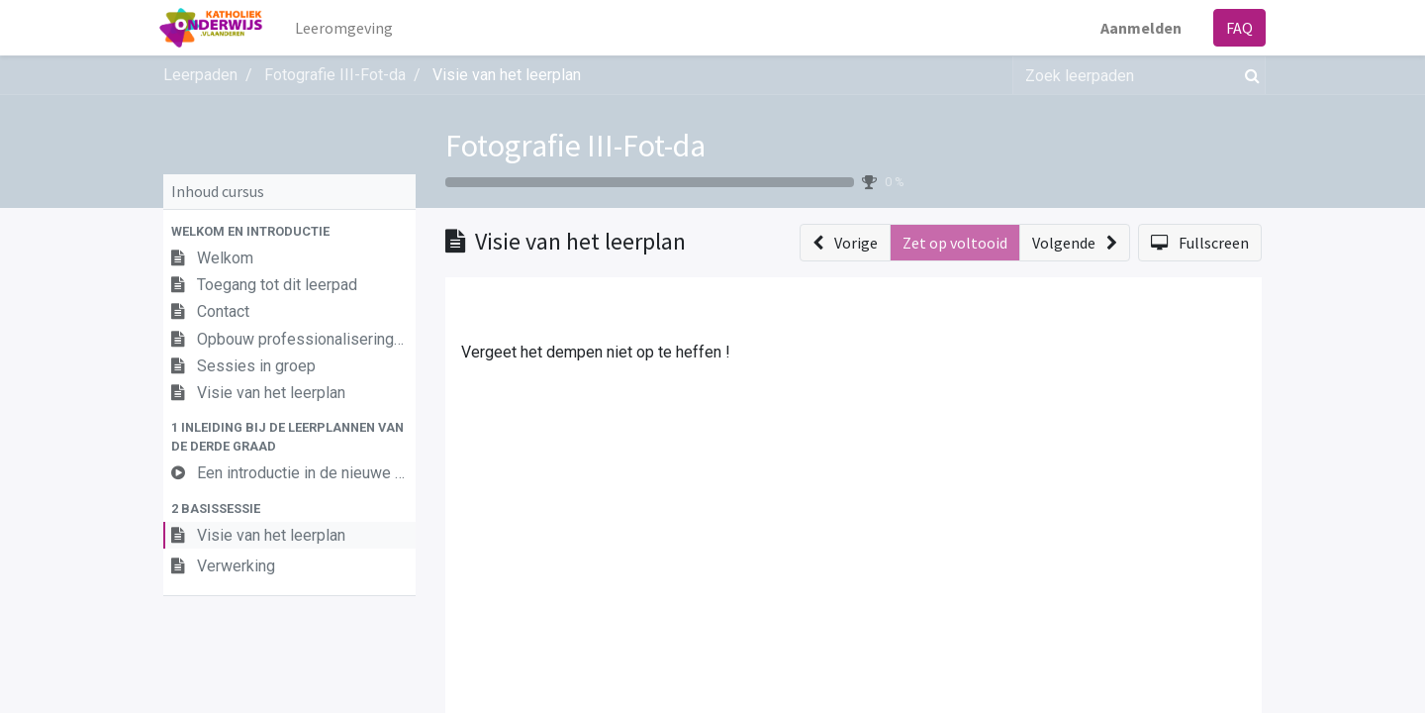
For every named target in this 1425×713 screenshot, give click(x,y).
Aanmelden (1137, 28)
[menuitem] (348, 28)
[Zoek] (1248, 75)
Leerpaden (200, 74)
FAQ (1235, 28)
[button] (289, 231)
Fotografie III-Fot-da (575, 145)
